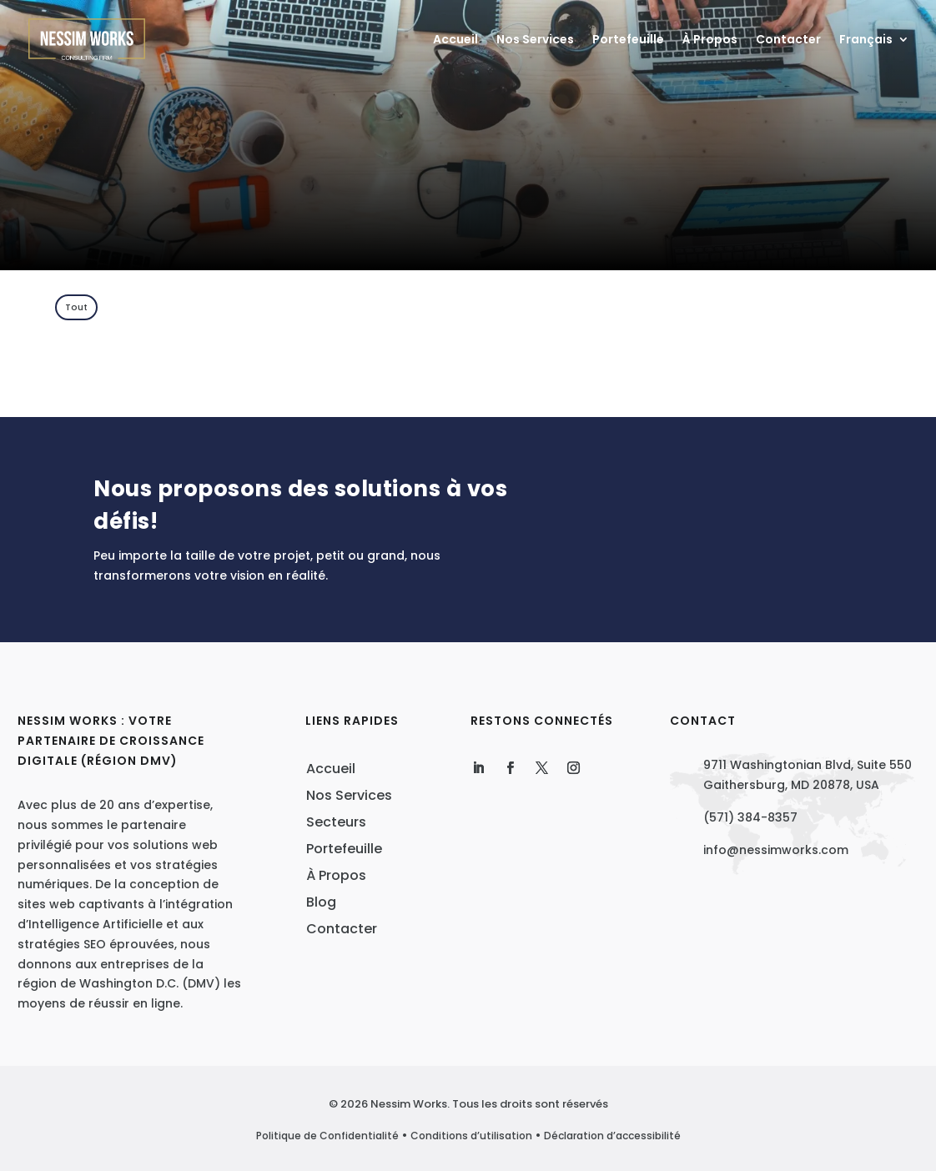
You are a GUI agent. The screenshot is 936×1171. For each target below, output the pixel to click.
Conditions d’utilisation (471, 1135)
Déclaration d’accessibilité (612, 1135)
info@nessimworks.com (775, 850)
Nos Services (535, 40)
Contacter (788, 40)
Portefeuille (628, 40)
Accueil (455, 40)
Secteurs (336, 822)
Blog (321, 902)
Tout (76, 307)
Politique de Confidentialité (327, 1135)
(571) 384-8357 (750, 817)
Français (866, 40)
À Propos (709, 40)
